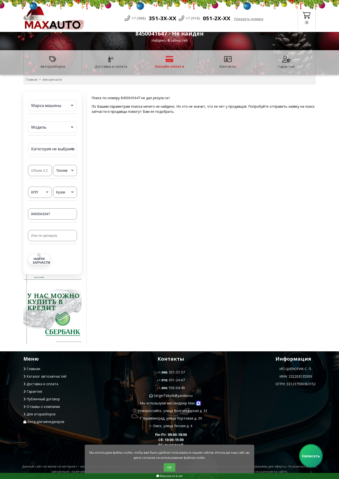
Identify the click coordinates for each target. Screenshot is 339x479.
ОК (169, 467)
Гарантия (286, 62)
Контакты (227, 62)
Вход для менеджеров (43, 421)
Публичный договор (41, 399)
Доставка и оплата (111, 62)
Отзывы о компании (41, 406)
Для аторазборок (39, 414)
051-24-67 (171, 380)
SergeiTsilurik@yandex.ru (171, 395)
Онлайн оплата (169, 62)
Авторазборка (52, 62)
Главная (31, 368)
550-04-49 (171, 387)
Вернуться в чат (169, 476)
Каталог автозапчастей (44, 376)
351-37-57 (171, 372)
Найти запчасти (41, 259)
